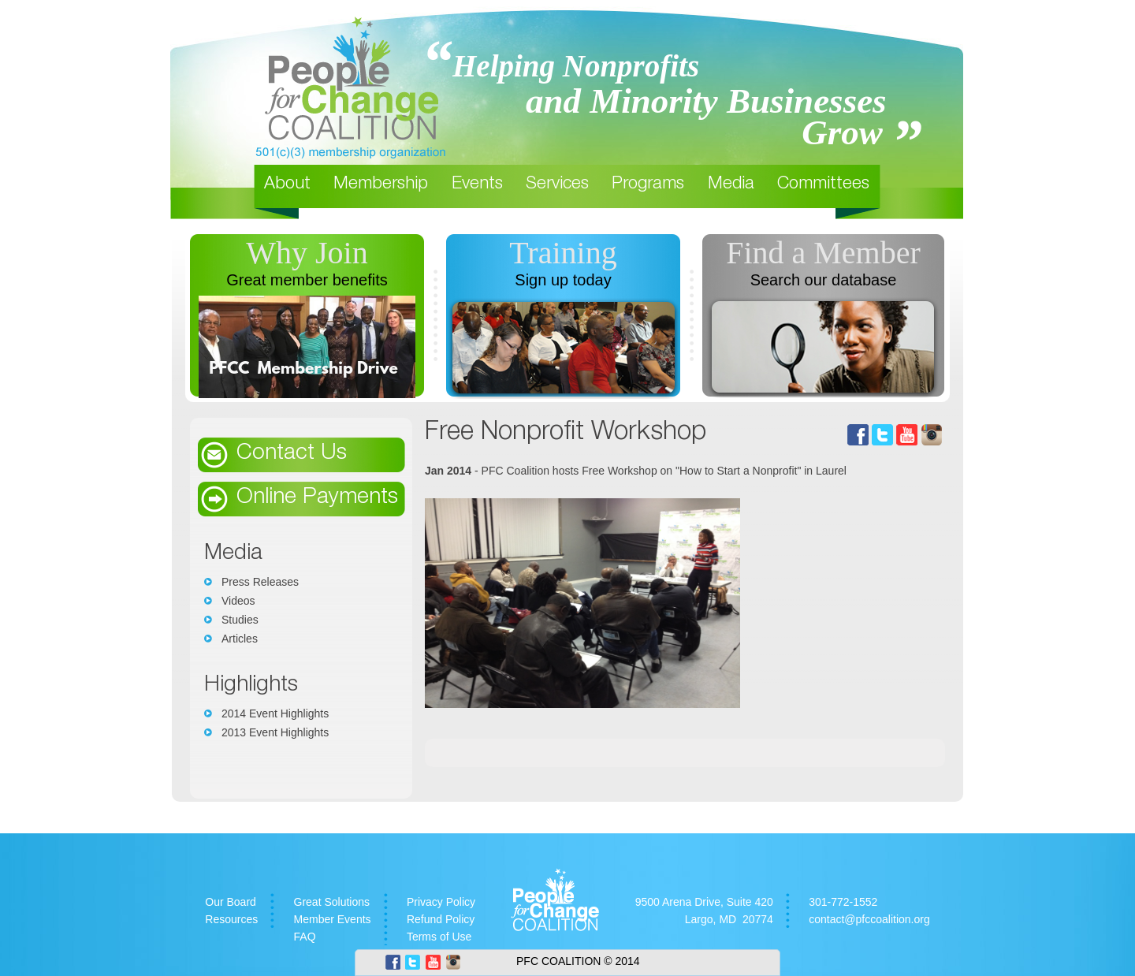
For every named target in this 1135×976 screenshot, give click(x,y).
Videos (238, 600)
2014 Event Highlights (275, 713)
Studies (240, 619)
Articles (239, 638)
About (287, 184)
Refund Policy (440, 919)
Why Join (306, 252)
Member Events (332, 919)
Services (557, 184)
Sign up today (563, 280)
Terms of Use (439, 936)
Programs (648, 184)
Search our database (823, 280)
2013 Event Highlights (275, 732)
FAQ (305, 936)
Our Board (230, 902)
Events (477, 184)
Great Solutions (332, 902)
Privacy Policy (441, 902)
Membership (380, 184)
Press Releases (260, 582)
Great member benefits (307, 280)
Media (731, 184)
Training (562, 252)
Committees (823, 184)
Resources (231, 919)
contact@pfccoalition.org (869, 919)
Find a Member (823, 252)
